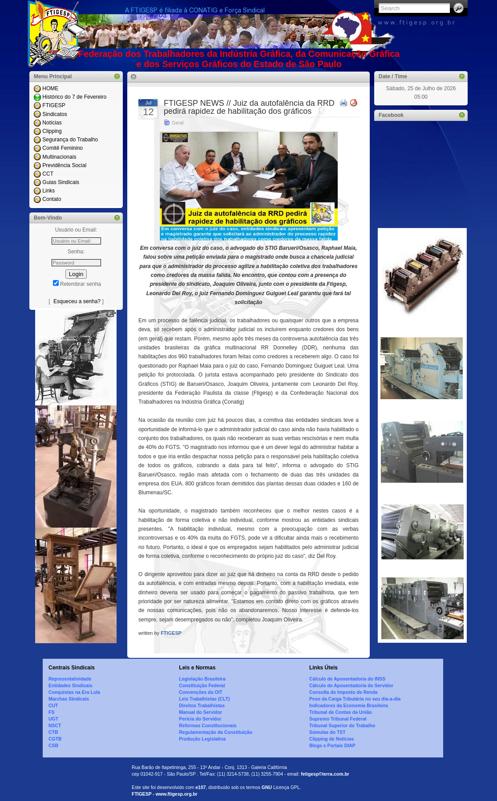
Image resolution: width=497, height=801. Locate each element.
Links (48, 191)
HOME (50, 88)
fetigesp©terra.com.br (325, 774)
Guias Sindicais (60, 182)
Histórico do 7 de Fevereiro (74, 97)
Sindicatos (54, 114)
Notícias (51, 123)
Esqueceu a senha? (77, 301)
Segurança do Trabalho (70, 139)
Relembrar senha (80, 284)
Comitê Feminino (62, 148)
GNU (267, 787)
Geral (177, 122)
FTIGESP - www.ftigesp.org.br (165, 794)
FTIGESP (53, 105)
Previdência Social (64, 165)
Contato (51, 199)
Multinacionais (59, 157)
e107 (200, 787)
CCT (47, 174)
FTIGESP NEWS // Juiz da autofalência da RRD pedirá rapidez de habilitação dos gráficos (249, 107)
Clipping (51, 131)
